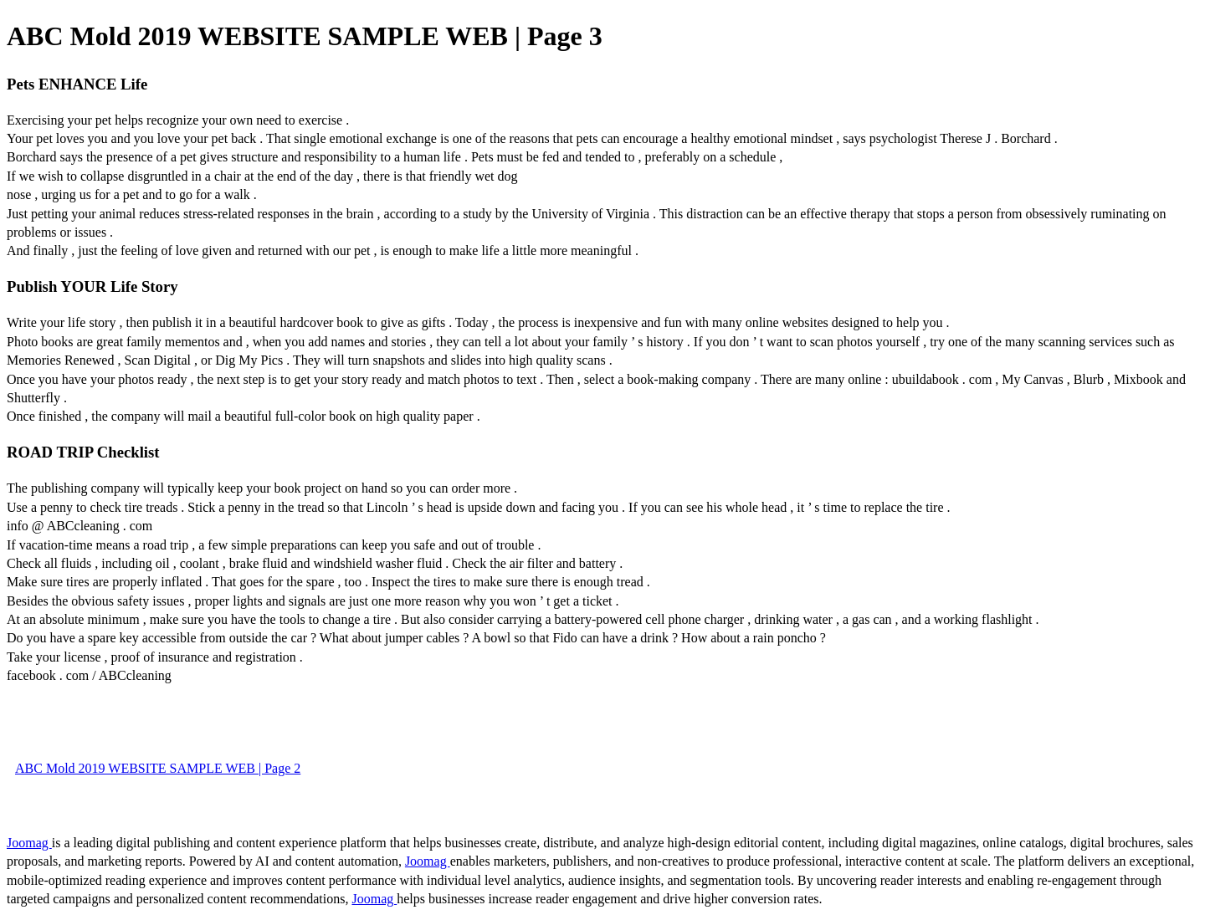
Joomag (29, 843)
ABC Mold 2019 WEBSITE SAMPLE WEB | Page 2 (157, 768)
